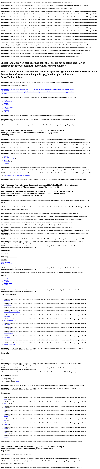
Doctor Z (6, 437)
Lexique (6, 284)
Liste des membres (8, 107)
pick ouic (6, 403)
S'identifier (6, 111)
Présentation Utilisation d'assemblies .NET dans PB (17, 175)
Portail (5, 100)
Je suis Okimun (7, 305)
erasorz (5, 399)
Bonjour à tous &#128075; (10, 320)
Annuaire (6, 103)
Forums (6, 105)
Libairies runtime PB (9, 159)
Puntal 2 (9, 454)
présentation (7, 300)
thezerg (5, 424)
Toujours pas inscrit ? (6, 262)
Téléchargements (8, 101)
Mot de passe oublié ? (6, 263)
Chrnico (6, 416)
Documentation (7, 157)
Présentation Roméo (9, 328)
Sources (6, 163)
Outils (5, 160)
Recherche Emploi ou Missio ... (12, 312)
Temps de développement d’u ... (12, 344)
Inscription (6, 110)
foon (5, 407)
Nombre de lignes (8, 333)
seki (5, 420)
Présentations (7, 161)
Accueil (6, 156)
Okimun (18, 381)
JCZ (5, 411)
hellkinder (6, 432)
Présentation (7, 316)
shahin (5, 428)
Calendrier (6, 104)
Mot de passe (4, 256)
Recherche (6, 108)
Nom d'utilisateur (5, 253)
